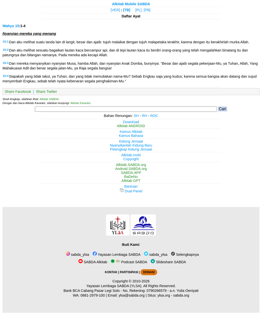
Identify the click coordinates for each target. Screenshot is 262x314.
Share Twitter (46, 92)
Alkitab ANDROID (131, 126)
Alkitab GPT (131, 181)
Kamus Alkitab (131, 132)
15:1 (5, 41)
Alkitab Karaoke (80, 103)
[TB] (126, 10)
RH (144, 116)
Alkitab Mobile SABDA (131, 4)
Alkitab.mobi (131, 155)
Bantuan (131, 186)
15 (17, 26)
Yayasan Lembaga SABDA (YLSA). (114, 286)
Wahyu (8, 26)
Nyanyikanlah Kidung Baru (131, 145)
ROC (154, 116)
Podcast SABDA (129, 262)
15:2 (5, 49)
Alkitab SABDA (49, 99)
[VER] (115, 10)
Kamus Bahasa (131, 136)
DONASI (148, 272)
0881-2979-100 (92, 295)
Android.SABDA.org (131, 169)
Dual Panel (131, 191)
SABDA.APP (131, 173)
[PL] (138, 10)
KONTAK (111, 272)
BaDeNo (131, 177)
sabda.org (181, 295)
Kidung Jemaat (131, 141)
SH (136, 116)
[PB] (147, 10)
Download (131, 122)
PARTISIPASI (129, 272)
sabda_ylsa (77, 255)
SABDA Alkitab (92, 262)
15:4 (5, 75)
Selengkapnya (185, 255)
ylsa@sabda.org (131, 295)
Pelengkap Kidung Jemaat (131, 149)
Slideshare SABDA (168, 262)
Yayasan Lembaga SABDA (116, 255)
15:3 (5, 62)
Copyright (131, 159)
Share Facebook (18, 92)
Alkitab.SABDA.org (131, 165)
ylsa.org (163, 295)
